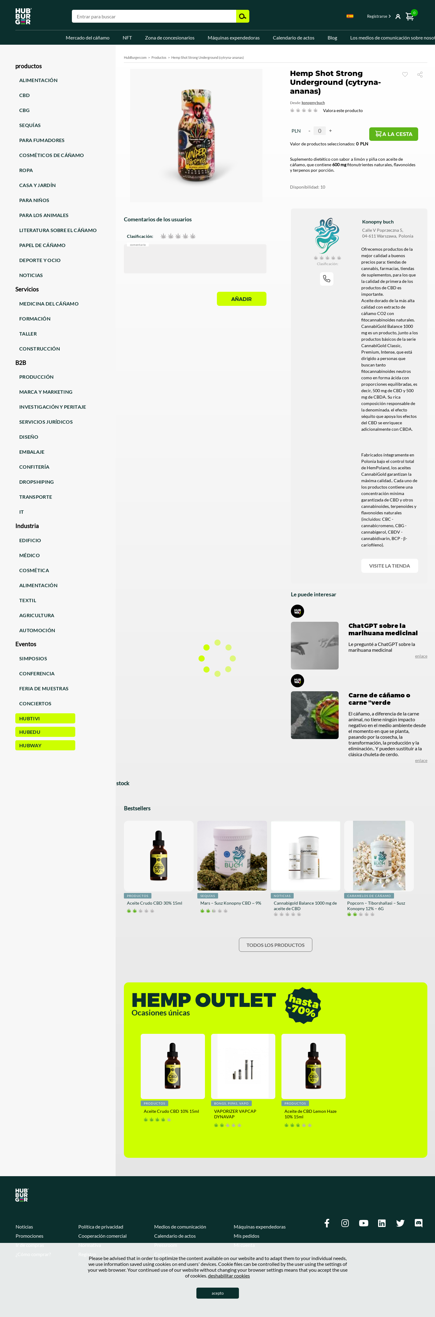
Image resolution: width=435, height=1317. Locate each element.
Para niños (34, 200)
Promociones (29, 1236)
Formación (34, 318)
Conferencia (37, 673)
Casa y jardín (37, 185)
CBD (24, 95)
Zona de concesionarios (170, 37)
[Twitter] (400, 1223)
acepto (218, 1293)
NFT (127, 37)
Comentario (138, 245)
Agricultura (36, 615)
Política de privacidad (100, 1226)
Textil (27, 600)
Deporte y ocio (40, 260)
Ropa (26, 170)
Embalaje (32, 452)
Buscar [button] (242, 16)
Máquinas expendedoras (234, 37)
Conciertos (35, 703)
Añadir (241, 299)
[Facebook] (327, 1223)
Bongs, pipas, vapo (231, 1103)
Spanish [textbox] (350, 16)
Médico (29, 555)
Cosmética (34, 570)
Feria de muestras (44, 688)
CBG (24, 110)
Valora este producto (343, 110)
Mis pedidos (246, 1236)
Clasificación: (140, 236)
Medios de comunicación (180, 1226)
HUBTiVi (29, 718)
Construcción (39, 348)
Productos (158, 57)
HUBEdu (29, 732)
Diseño (28, 437)
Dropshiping (36, 482)
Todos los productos (276, 945)
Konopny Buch (313, 102)
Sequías (30, 125)
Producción (36, 377)
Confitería (34, 467)
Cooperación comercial (102, 1236)
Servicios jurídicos (46, 422)
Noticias (31, 275)
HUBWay (30, 745)
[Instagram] (345, 1223)
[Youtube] (364, 1223)
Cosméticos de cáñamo (51, 155)
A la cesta (397, 134)
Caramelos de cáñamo (369, 896)
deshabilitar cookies (229, 1275)
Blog (332, 37)
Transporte (35, 497)
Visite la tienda (389, 565)
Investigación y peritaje (52, 407)
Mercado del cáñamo (88, 37)
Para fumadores (42, 140)
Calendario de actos (293, 37)
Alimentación (38, 80)
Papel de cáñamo (42, 245)
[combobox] (350, 17)
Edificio (30, 540)
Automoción (37, 630)
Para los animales (44, 215)
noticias (282, 896)
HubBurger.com (135, 57)
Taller (28, 333)
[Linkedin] (382, 1223)
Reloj (405, 74)
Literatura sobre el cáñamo (58, 230)
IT (21, 512)
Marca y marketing (45, 392)
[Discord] (419, 1223)
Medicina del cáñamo (49, 303)
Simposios (33, 658)
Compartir (422, 74)
